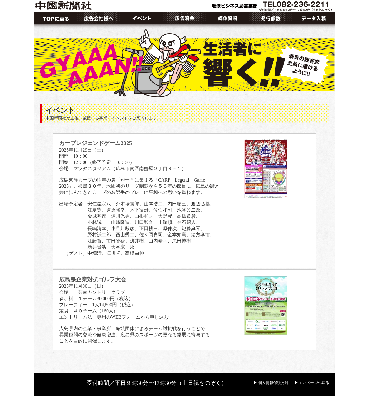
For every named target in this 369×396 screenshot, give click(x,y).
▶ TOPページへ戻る (312, 383)
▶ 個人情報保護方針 (271, 383)
